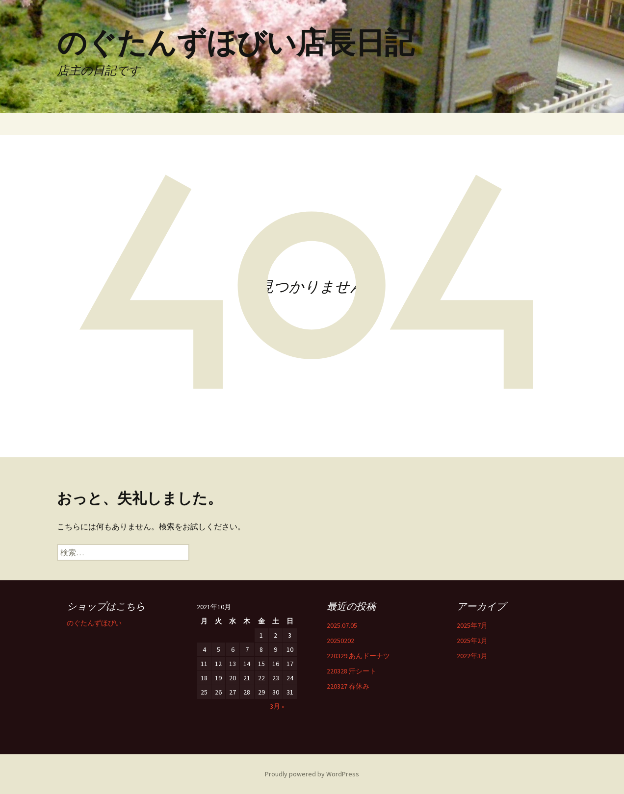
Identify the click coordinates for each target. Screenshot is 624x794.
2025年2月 (472, 640)
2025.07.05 (342, 625)
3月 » (277, 706)
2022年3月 (472, 655)
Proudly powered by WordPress (312, 773)
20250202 (340, 640)
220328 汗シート (351, 671)
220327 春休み (348, 686)
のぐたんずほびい (94, 623)
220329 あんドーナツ (358, 655)
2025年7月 (472, 625)
